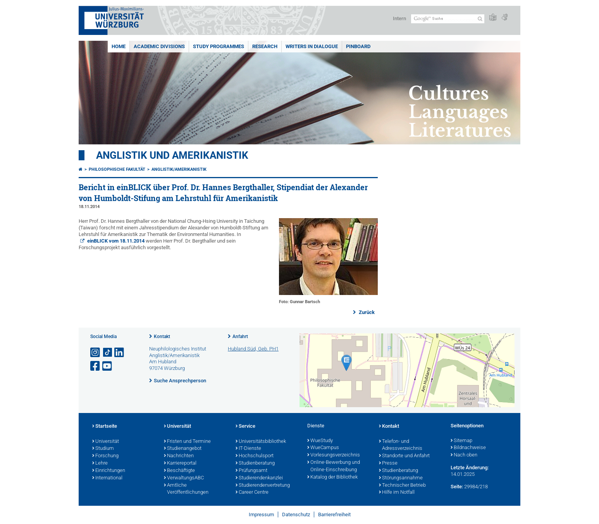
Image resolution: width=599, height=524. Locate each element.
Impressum (261, 514)
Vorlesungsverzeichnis (333, 455)
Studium (103, 448)
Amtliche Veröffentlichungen (186, 489)
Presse (388, 463)
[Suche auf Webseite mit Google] (447, 18)
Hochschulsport (255, 456)
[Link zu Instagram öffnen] (95, 352)
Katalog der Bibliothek (332, 477)
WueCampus (323, 447)
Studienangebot (182, 448)
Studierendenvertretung (263, 485)
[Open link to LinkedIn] (119, 352)
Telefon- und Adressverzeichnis (400, 445)
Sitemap (461, 440)
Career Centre (252, 492)
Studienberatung (255, 463)
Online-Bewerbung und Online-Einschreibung (333, 466)
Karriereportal (180, 463)
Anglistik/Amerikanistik (179, 169)
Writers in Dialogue (312, 46)
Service (245, 426)
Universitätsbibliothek (261, 441)
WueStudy (320, 440)
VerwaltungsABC (184, 478)
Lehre (100, 463)
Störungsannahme (401, 478)
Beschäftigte (179, 470)
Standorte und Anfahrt (404, 456)
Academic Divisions (159, 46)
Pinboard (358, 46)
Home (119, 46)
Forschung (105, 456)
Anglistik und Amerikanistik (172, 155)
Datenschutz (296, 514)
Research (264, 46)
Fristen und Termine (187, 441)
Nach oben (464, 455)
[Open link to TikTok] (107, 352)
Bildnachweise (468, 447)
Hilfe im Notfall (397, 492)
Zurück (366, 312)
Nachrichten (179, 456)
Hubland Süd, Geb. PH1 (253, 349)
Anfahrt (240, 336)
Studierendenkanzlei (259, 478)
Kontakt (162, 336)
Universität (105, 441)
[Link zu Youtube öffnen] (107, 366)
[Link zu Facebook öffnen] (95, 366)
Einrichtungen (108, 470)
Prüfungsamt (251, 470)
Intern (399, 18)
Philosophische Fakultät (117, 169)
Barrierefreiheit (334, 514)
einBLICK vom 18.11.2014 (115, 241)
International (107, 478)
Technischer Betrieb (402, 485)
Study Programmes (218, 46)
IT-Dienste (248, 448)
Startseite (104, 426)
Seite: (457, 486)
